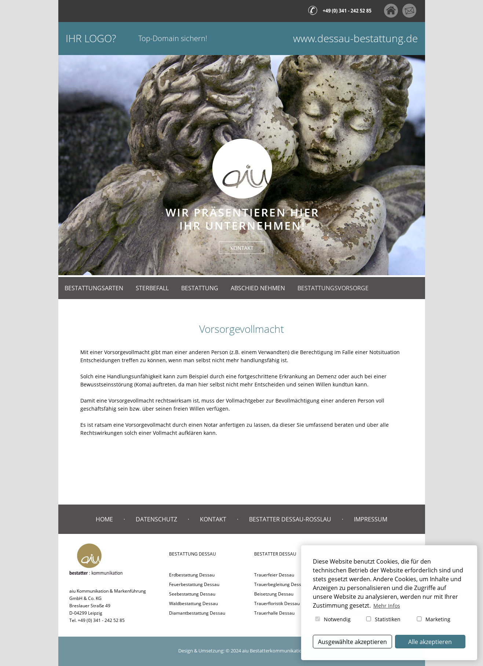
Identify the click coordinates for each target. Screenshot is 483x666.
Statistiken (382, 619)
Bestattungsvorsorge (333, 288)
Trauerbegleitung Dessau (280, 584)
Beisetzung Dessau (273, 594)
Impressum (370, 519)
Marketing (433, 619)
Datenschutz (156, 519)
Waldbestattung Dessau (193, 603)
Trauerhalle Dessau (274, 613)
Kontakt (213, 519)
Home (104, 519)
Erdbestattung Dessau (192, 575)
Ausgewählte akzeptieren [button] (352, 642)
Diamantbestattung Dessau (197, 613)
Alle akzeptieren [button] (430, 642)
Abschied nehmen (258, 288)
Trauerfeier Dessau (274, 575)
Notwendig (332, 619)
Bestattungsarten (94, 288)
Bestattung (199, 288)
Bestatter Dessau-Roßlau (290, 519)
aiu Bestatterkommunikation (273, 650)
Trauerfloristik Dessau (277, 603)
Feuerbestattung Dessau (194, 584)
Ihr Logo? (91, 38)
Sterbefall (152, 288)
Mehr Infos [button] (386, 605)
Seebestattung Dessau (192, 594)
